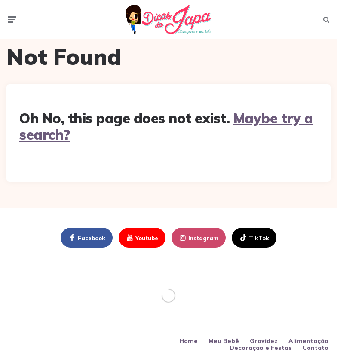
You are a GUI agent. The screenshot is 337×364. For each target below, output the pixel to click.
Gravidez (264, 341)
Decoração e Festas (261, 348)
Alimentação (308, 341)
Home (188, 341)
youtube (141, 238)
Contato (315, 348)
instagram (198, 238)
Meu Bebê (223, 341)
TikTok (253, 238)
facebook (86, 238)
